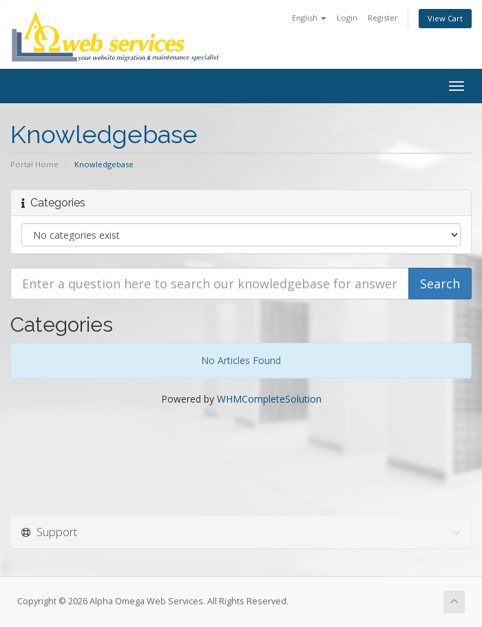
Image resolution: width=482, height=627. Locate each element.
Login (347, 17)
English (309, 17)
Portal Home (34, 164)
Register (383, 17)
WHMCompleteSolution (269, 398)
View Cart (445, 18)
